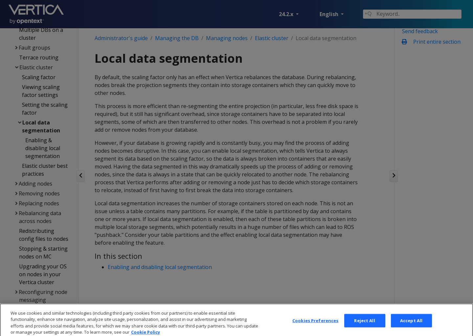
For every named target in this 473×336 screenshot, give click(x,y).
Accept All (411, 325)
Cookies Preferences (315, 325)
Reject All (364, 325)
